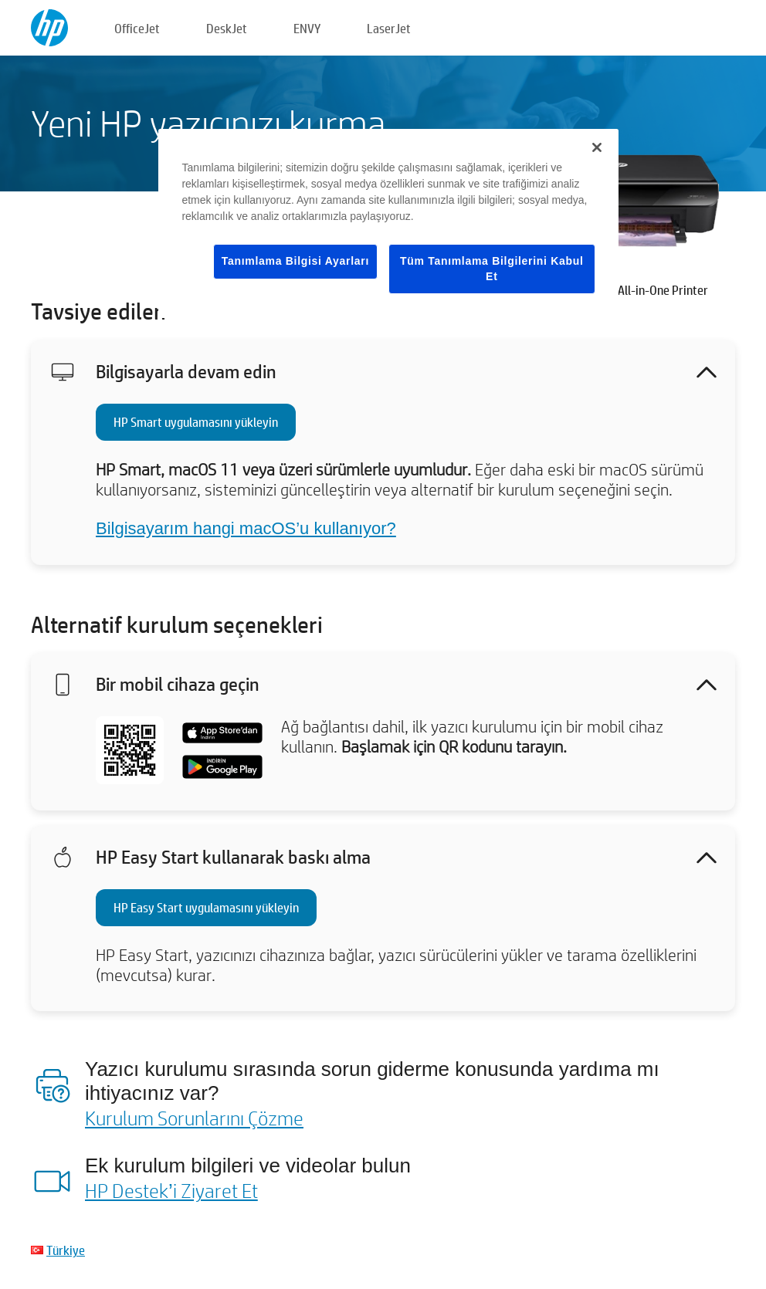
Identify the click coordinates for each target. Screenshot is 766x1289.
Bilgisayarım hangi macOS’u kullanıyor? (246, 528)
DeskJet (226, 28)
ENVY (306, 28)
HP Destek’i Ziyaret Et (171, 1190)
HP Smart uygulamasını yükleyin (196, 422)
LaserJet (389, 28)
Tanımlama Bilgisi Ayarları (295, 261)
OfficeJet (137, 28)
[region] (388, 223)
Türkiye (65, 1250)
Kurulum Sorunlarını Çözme (194, 1117)
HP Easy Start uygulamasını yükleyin (206, 907)
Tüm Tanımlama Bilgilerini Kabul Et (492, 268)
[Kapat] (597, 147)
